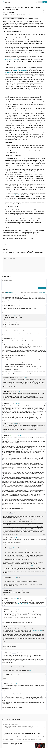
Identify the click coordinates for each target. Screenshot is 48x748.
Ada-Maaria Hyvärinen (9, 12)
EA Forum (7, 2)
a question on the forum (22, 603)
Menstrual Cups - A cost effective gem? (12, 743)
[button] (12, 245)
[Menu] (1, 2)
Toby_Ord (4, 724)
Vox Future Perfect (14, 194)
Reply (3, 301)
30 (16, 744)
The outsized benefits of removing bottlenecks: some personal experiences (21, 733)
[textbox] (24, 283)
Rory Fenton (5, 734)
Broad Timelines (7, 723)
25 (20, 14)
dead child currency (37, 630)
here (30, 670)
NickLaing (4, 744)
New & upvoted (9, 292)
